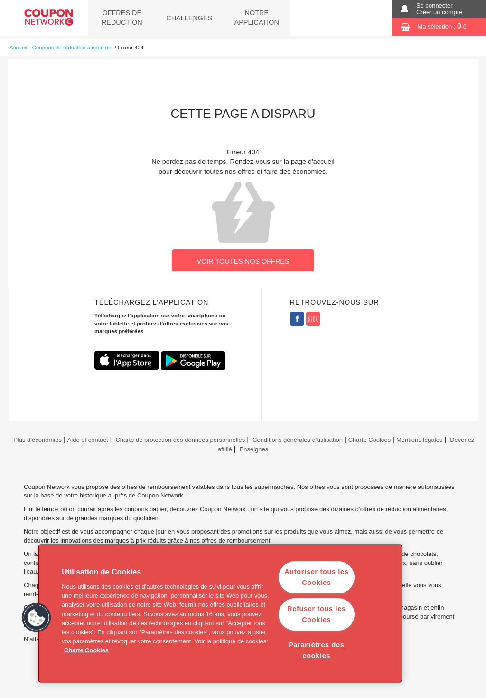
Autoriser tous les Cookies (316, 577)
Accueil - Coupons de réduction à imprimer (61, 47)
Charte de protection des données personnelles (180, 439)
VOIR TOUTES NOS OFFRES (242, 261)
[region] (220, 613)
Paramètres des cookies (316, 650)
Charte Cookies (369, 439)
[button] (36, 617)
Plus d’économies (37, 439)
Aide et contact (87, 439)
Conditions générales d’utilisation (297, 439)
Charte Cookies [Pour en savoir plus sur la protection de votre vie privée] (86, 650)
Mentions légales (419, 439)
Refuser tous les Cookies (316, 614)
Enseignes (254, 449)
